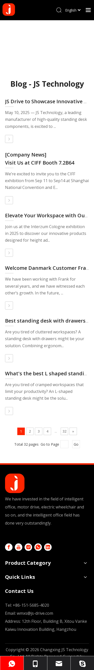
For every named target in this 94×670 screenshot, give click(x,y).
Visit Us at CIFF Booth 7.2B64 (39, 162)
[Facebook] (9, 547)
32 (64, 431)
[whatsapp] (38, 547)
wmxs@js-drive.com (35, 613)
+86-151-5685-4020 (31, 605)
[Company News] (25, 154)
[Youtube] (18, 547)
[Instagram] (28, 547)
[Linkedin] (48, 547)
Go (76, 444)
